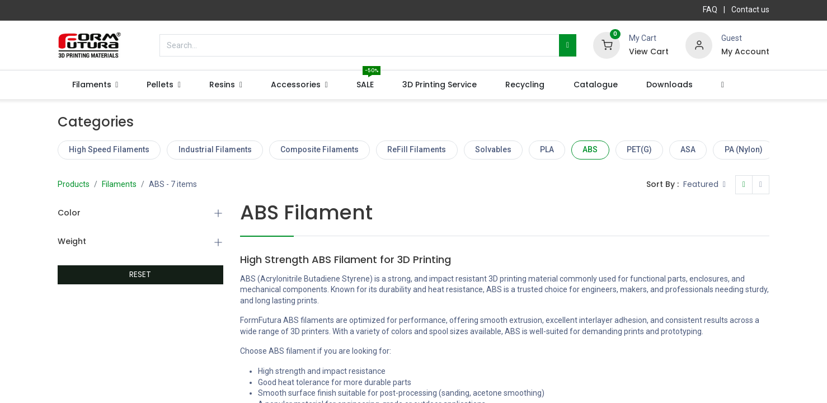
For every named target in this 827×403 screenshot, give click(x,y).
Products (74, 184)
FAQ (710, 9)
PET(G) (639, 149)
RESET (140, 274)
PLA (547, 149)
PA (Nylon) (744, 149)
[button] (722, 85)
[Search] (567, 45)
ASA (688, 149)
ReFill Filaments (416, 149)
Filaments (119, 184)
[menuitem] (365, 85)
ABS (590, 149)
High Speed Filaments (109, 149)
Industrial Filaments (215, 149)
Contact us (750, 9)
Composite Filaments (319, 149)
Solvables (493, 149)
